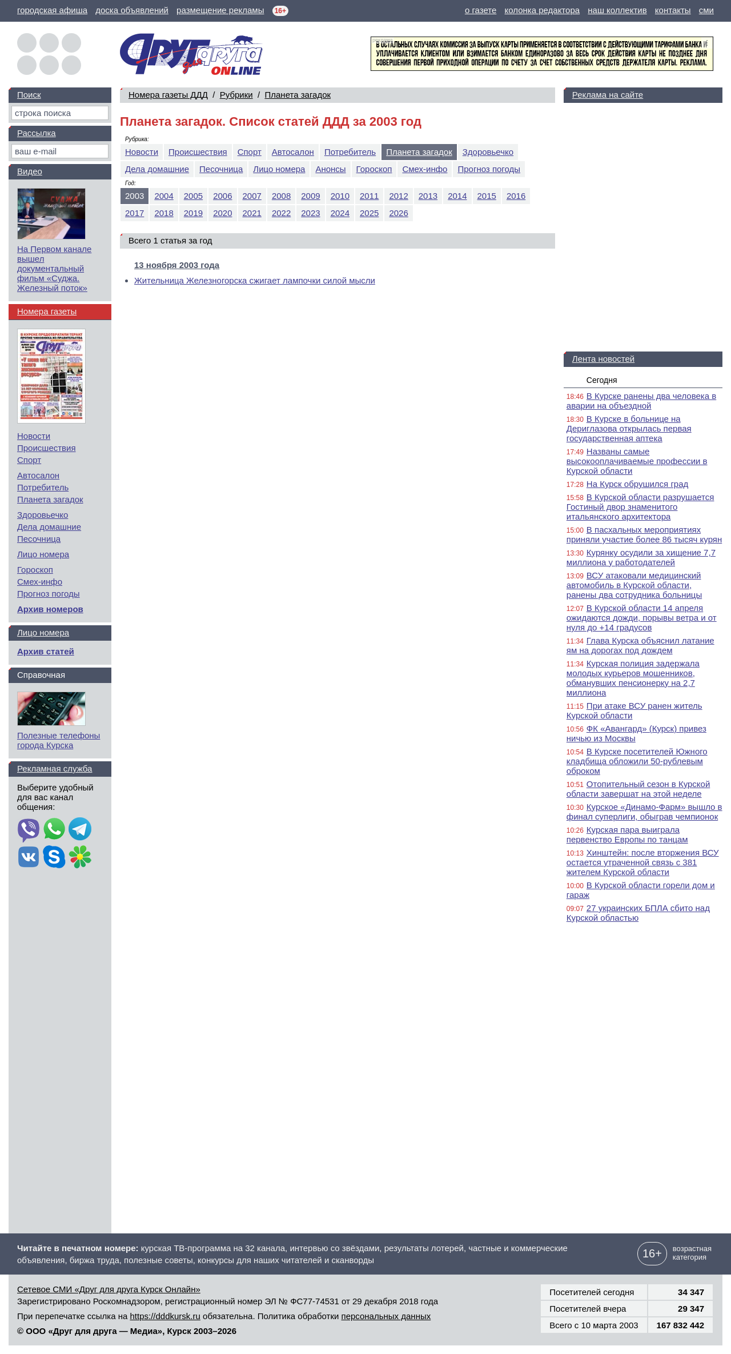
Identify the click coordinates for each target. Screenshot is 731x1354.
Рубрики (236, 94)
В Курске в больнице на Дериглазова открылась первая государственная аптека (629, 428)
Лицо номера (279, 169)
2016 (516, 196)
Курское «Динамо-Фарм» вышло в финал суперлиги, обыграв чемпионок (644, 811)
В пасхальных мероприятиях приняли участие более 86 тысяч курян (644, 534)
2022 (281, 213)
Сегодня (602, 380)
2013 (428, 196)
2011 (369, 196)
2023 (310, 213)
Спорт (250, 152)
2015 (486, 196)
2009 (310, 196)
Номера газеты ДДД (168, 94)
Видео (29, 171)
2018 (163, 213)
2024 (340, 213)
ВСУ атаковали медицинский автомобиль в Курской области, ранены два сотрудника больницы (634, 585)
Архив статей (45, 651)
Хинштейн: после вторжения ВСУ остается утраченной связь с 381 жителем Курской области (643, 862)
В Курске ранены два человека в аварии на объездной (641, 400)
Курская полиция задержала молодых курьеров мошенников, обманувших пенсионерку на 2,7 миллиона (633, 677)
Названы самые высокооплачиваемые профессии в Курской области (637, 461)
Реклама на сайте (607, 94)
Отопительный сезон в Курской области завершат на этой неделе (638, 788)
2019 (193, 213)
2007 (252, 196)
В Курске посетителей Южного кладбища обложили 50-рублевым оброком (637, 761)
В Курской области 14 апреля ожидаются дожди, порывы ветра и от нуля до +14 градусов (642, 617)
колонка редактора (542, 10)
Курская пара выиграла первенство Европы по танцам (627, 834)
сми (706, 10)
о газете (480, 10)
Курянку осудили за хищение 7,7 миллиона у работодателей (641, 557)
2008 (281, 196)
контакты (673, 10)
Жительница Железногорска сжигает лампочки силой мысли (254, 280)
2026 (398, 213)
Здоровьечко (488, 152)
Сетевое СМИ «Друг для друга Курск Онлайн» (108, 1289)
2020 (222, 213)
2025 (369, 213)
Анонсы (330, 169)
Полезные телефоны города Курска (58, 740)
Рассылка (36, 133)
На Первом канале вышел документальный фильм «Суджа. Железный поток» (54, 268)
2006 (222, 196)
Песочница (221, 169)
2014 (457, 196)
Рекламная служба (54, 768)
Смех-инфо (424, 169)
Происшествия (197, 152)
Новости (141, 152)
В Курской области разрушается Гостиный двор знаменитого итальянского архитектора (640, 506)
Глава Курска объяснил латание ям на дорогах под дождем (640, 645)
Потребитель (350, 152)
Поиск (29, 94)
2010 (340, 196)
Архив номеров (50, 609)
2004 (163, 196)
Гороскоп (374, 169)
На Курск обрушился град (637, 484)
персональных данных (386, 1316)
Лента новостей (603, 359)
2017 (134, 213)
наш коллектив (617, 10)
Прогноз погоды (488, 169)
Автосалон (293, 152)
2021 (252, 213)
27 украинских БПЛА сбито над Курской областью (638, 912)
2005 (193, 196)
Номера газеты (47, 311)
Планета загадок (297, 94)
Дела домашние (157, 169)
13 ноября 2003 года (176, 265)
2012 (398, 196)
